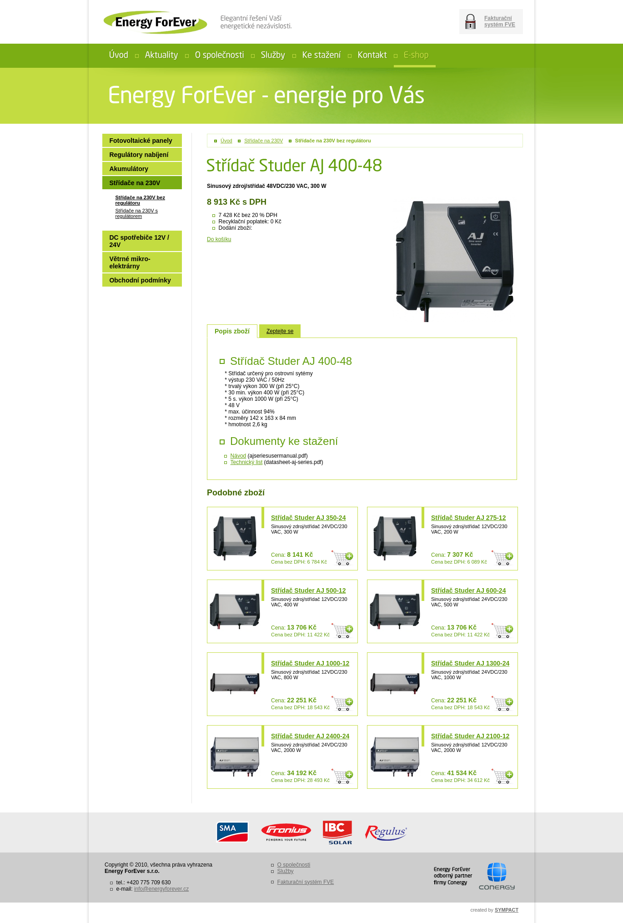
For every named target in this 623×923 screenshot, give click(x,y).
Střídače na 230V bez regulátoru (333, 140)
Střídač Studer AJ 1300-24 (470, 663)
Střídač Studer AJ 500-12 (308, 590)
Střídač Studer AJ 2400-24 (310, 736)
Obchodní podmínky (140, 280)
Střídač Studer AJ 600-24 (468, 590)
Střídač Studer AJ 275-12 (468, 517)
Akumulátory (128, 168)
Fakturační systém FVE (499, 21)
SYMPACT (506, 910)
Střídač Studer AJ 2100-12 (470, 736)
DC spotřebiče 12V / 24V (139, 241)
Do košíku (219, 239)
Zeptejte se (279, 331)
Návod (238, 456)
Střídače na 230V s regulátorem (136, 213)
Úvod (226, 140)
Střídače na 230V (263, 140)
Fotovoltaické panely (140, 140)
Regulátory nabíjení (138, 154)
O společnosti (294, 865)
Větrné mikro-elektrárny (129, 262)
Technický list (247, 462)
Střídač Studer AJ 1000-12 (310, 663)
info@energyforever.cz (161, 889)
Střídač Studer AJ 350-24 (308, 517)
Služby (285, 871)
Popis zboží (232, 331)
